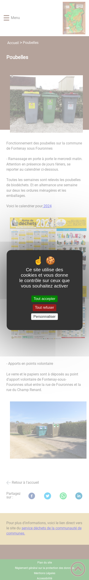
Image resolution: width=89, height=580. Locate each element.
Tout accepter (44, 299)
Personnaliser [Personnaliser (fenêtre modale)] (45, 316)
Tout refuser (44, 308)
